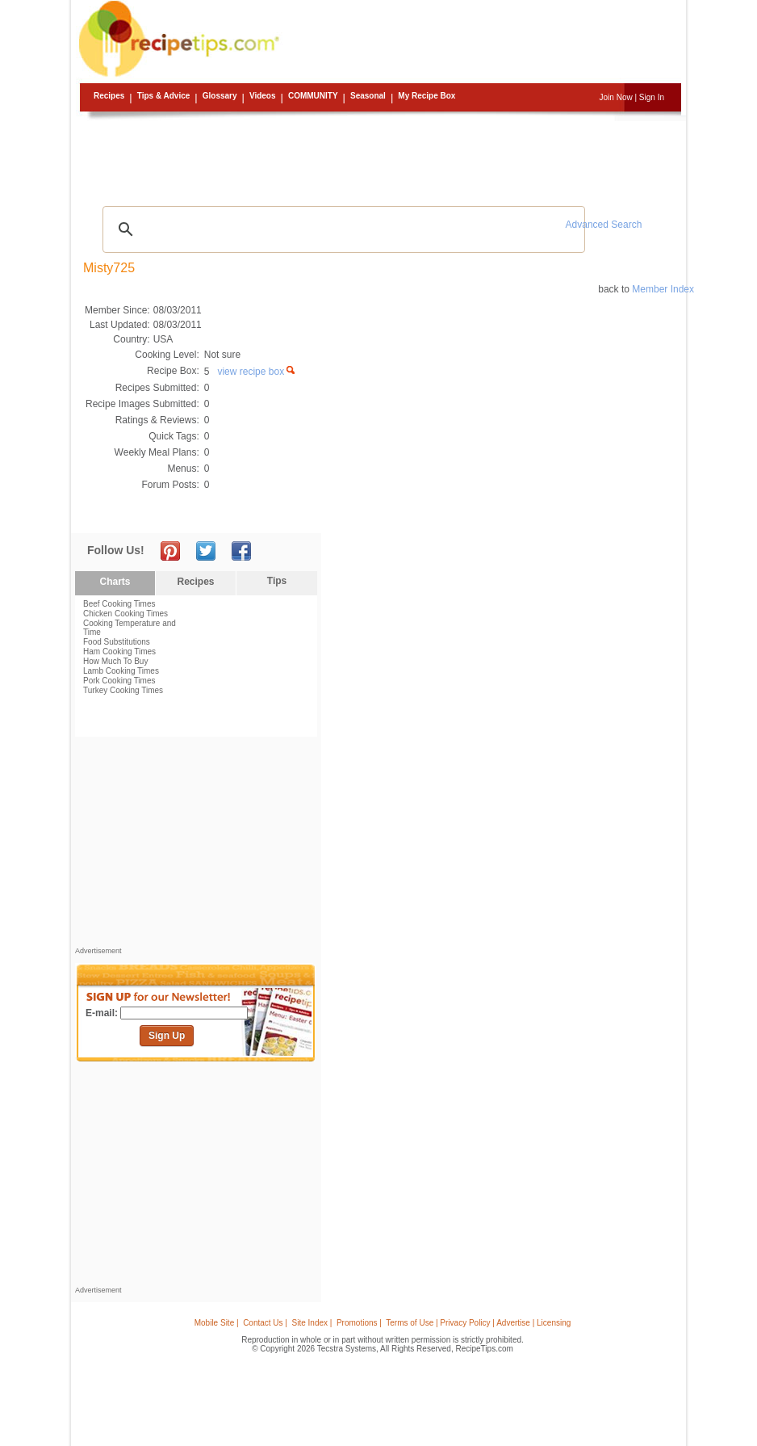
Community (313, 95)
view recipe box (257, 371)
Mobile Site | (216, 1322)
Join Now (616, 97)
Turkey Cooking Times (123, 690)
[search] (341, 229)
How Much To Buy (115, 661)
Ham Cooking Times (119, 651)
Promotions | (359, 1322)
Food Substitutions (116, 641)
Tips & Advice (163, 95)
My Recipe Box (426, 95)
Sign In (651, 97)
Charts (114, 581)
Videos (262, 95)
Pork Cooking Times (119, 680)
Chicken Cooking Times (125, 613)
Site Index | (312, 1322)
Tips (276, 580)
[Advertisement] (381, 157)
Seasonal (368, 95)
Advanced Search (604, 224)
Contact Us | (265, 1322)
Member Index (663, 289)
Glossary (220, 95)
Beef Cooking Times (119, 603)
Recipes (109, 95)
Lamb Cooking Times (121, 670)
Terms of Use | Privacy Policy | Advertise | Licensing (478, 1322)
